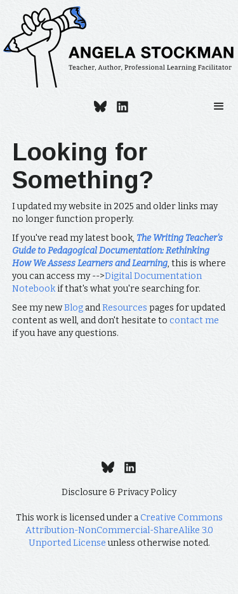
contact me (194, 320)
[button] (219, 106)
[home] (119, 46)
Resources (124, 307)
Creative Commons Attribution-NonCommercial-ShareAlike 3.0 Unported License (124, 530)
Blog (73, 307)
